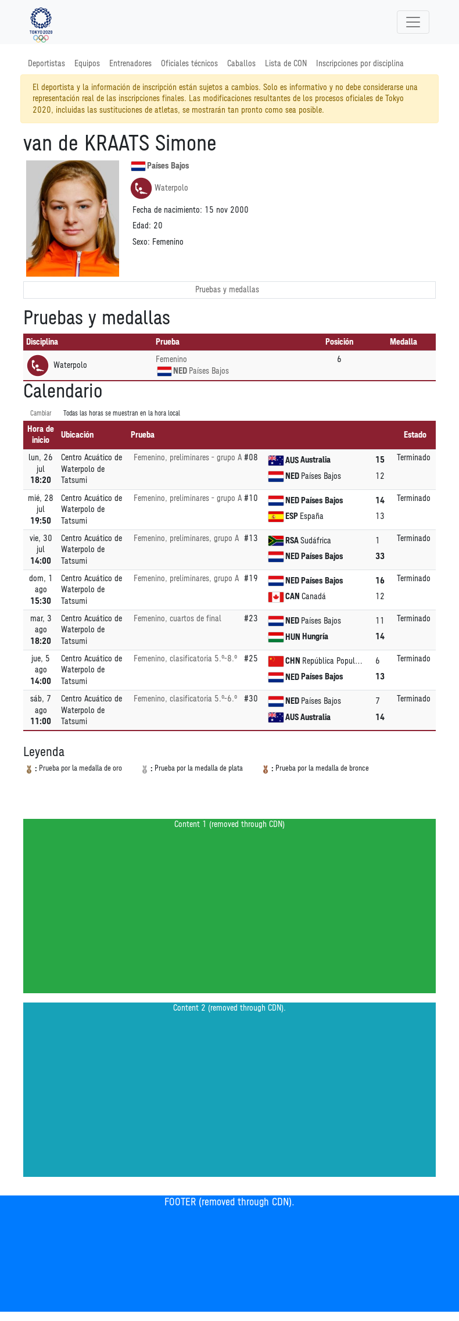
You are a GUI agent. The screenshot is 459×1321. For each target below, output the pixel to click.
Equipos (87, 63)
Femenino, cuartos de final (177, 618)
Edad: (141, 226)
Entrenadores (130, 63)
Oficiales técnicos (189, 63)
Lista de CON (286, 63)
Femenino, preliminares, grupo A (186, 538)
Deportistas (46, 63)
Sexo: (141, 242)
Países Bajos (160, 166)
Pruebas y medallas (227, 289)
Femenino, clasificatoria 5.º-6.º (185, 699)
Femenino (171, 359)
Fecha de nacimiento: (167, 210)
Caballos (241, 63)
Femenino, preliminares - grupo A (188, 457)
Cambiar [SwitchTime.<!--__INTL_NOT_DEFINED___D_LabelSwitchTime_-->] (41, 413)
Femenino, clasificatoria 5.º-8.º (185, 659)
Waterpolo (159, 188)
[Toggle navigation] (413, 22)
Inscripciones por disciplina (360, 63)
